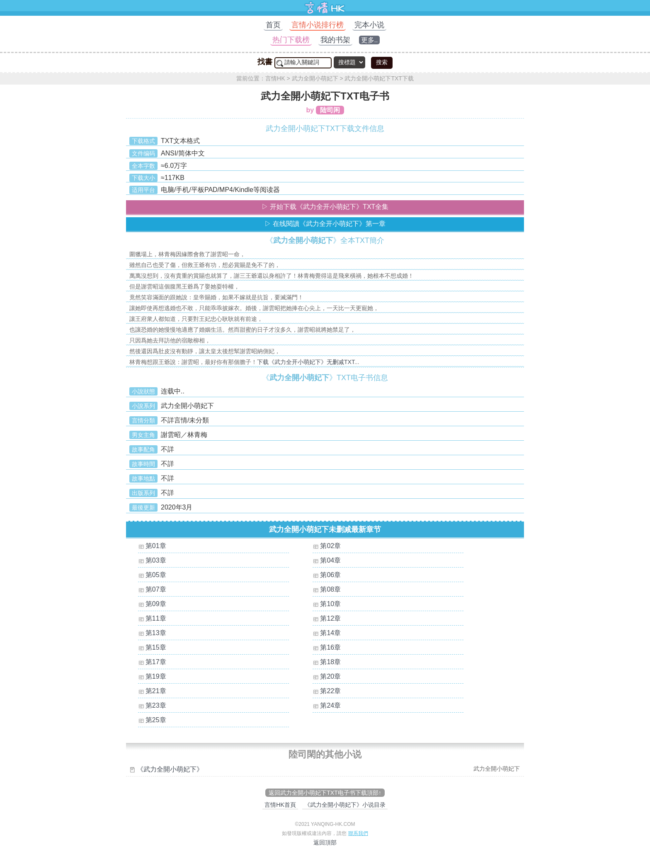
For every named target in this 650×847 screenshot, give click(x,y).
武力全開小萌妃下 (315, 78)
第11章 (156, 618)
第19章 (156, 676)
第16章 (330, 647)
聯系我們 (358, 833)
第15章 (156, 647)
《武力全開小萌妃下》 (170, 769)
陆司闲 (330, 110)
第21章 (156, 690)
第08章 (330, 589)
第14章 (330, 632)
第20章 (330, 676)
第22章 (330, 690)
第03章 (156, 560)
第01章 (156, 545)
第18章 (330, 661)
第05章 (156, 574)
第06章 (330, 574)
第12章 (330, 618)
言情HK (275, 78)
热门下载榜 (291, 40)
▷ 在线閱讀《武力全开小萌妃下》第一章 (325, 223)
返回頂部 (325, 842)
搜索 (382, 62)
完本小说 (369, 25)
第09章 (156, 603)
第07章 (156, 589)
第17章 (156, 661)
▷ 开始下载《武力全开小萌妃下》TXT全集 (325, 206)
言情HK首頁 (280, 804)
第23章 (156, 705)
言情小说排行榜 (317, 25)
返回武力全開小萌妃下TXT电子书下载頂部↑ (325, 792)
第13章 (156, 632)
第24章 (330, 705)
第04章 (330, 560)
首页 (273, 25)
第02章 (330, 545)
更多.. (369, 40)
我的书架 (335, 40)
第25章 (156, 719)
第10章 (330, 603)
